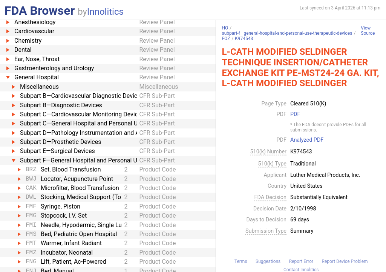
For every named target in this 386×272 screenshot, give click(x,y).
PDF (295, 114)
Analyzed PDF (306, 140)
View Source (368, 31)
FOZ (226, 38)
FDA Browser (40, 10)
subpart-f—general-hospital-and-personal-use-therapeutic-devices (287, 33)
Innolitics (105, 11)
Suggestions (268, 261)
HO (225, 28)
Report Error (301, 261)
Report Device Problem (345, 261)
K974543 (244, 38)
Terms (240, 261)
